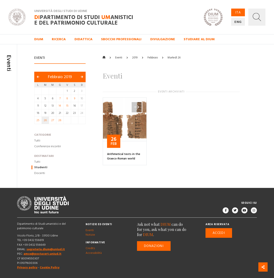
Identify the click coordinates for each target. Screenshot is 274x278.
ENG (238, 21)
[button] (256, 17)
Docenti (39, 173)
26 (45, 120)
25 (38, 120)
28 (59, 120)
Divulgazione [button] (162, 39)
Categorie (42, 135)
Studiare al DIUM (199, 39)
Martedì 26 (174, 57)
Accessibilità (94, 253)
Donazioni (154, 246)
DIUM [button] (38, 39)
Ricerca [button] (59, 39)
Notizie (90, 235)
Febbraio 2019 (60, 77)
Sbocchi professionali (121, 39)
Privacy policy (27, 268)
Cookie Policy (50, 268)
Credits (90, 248)
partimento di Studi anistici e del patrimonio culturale (83, 20)
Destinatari (44, 156)
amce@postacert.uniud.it (42, 254)
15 (67, 106)
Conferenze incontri (47, 146)
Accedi (219, 233)
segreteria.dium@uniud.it (46, 249)
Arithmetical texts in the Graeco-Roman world (123, 156)
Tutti (37, 140)
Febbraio (152, 57)
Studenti (40, 167)
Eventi (118, 57)
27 (52, 120)
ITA (238, 12)
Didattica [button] (83, 39)
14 (60, 106)
